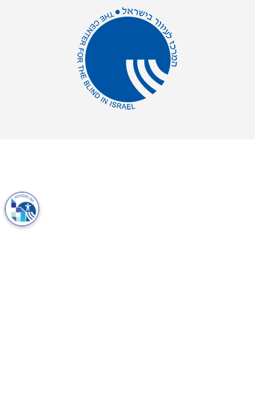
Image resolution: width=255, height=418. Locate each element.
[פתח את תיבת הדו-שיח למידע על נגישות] (22, 209)
